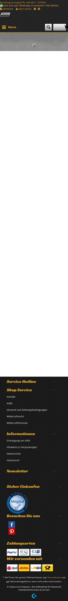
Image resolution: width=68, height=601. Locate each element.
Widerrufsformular (17, 423)
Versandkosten (54, 577)
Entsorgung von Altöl (18, 440)
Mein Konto (23, 8)
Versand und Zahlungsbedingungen (27, 409)
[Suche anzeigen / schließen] (48, 27)
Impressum (13, 460)
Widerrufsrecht (15, 416)
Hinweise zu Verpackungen (22, 447)
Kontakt (11, 396)
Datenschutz (14, 453)
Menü (9, 27)
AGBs (10, 403)
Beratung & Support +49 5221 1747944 (23, 2)
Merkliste (6, 8)
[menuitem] (9, 27)
